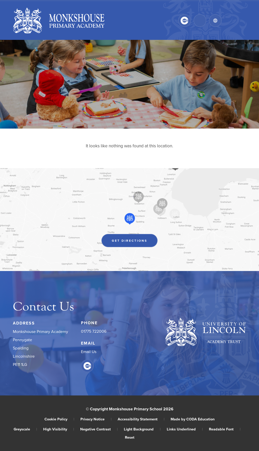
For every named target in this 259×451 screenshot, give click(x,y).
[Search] (199, 20)
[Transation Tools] (215, 20)
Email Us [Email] (88, 351)
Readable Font (224, 429)
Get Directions (129, 240)
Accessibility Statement (141, 419)
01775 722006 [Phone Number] (93, 331)
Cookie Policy (59, 419)
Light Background (142, 429)
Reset (129, 437)
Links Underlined (185, 429)
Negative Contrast (99, 429)
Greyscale (25, 429)
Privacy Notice (96, 419)
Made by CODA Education (193, 419)
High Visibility (58, 429)
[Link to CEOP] (184, 20)
